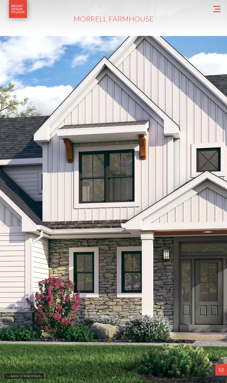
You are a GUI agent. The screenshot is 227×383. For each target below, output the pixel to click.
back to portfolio (24, 376)
